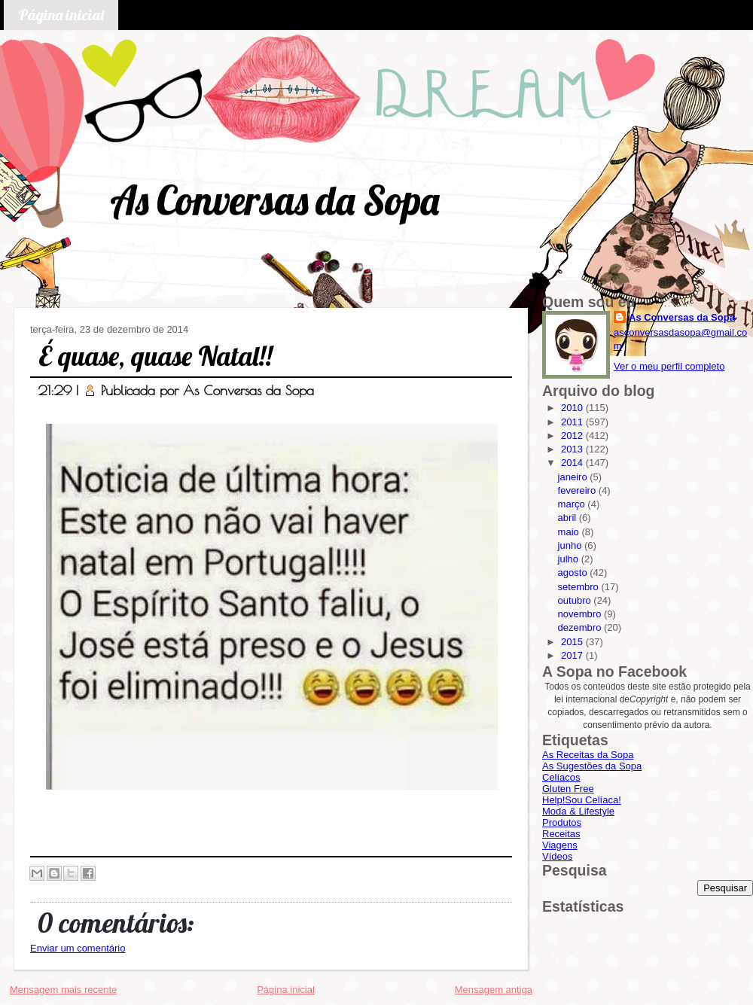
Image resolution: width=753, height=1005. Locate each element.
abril (568, 517)
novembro (581, 614)
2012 (573, 435)
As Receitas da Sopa (587, 754)
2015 (573, 641)
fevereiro (578, 490)
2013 (573, 449)
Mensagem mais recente (63, 989)
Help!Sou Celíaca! (581, 800)
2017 (573, 655)
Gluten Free (568, 788)
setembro (580, 586)
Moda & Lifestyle (578, 811)
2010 (573, 407)
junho (571, 545)
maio (570, 532)
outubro (576, 600)
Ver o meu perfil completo (669, 366)
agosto (574, 572)
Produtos (561, 822)
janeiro (574, 477)
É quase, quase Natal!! (155, 356)
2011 (573, 422)
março (573, 504)
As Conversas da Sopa (274, 199)
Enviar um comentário (77, 948)
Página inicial (61, 14)
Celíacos (561, 777)
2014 (573, 462)
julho (569, 559)
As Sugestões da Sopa (592, 766)
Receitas (561, 833)
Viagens (560, 845)
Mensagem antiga (493, 989)
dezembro (581, 627)
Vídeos (557, 856)
